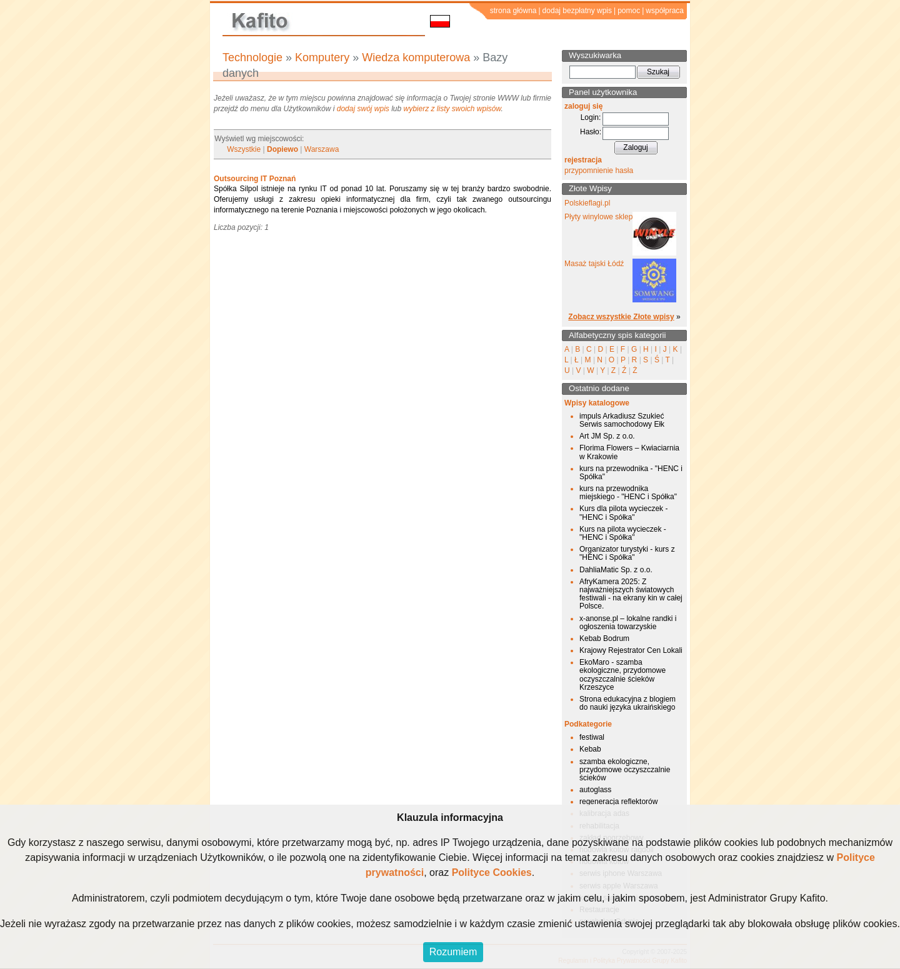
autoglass (595, 789)
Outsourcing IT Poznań (255, 178)
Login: (591, 117)
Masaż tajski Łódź (594, 263)
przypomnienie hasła (598, 170)
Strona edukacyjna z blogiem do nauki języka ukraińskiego (627, 703)
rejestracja (583, 160)
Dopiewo (282, 149)
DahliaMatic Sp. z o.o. (615, 569)
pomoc (629, 10)
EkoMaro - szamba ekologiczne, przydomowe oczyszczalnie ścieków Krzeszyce (622, 675)
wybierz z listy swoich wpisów (452, 108)
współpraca (665, 10)
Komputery (322, 57)
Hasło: (590, 131)
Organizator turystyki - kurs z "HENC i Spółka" (627, 553)
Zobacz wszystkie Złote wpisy (621, 316)
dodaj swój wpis (363, 108)
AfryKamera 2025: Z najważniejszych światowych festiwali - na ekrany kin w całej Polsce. (630, 594)
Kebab (590, 749)
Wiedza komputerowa (416, 57)
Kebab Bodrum (604, 638)
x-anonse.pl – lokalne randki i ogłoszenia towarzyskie (627, 622)
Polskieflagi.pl (587, 203)
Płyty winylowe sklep (598, 216)
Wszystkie (244, 149)
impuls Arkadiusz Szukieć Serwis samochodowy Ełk (621, 420)
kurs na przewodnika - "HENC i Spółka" (630, 472)
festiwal (591, 737)
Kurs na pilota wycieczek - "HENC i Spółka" (622, 533)
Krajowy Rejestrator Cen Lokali (630, 650)
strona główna (513, 10)
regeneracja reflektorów (618, 801)
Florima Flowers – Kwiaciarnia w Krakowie (629, 452)
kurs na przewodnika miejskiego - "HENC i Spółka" (628, 492)
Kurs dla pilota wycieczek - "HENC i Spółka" (623, 512)
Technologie (252, 57)
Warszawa (321, 149)
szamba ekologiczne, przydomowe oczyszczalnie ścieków (624, 769)
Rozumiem (453, 952)
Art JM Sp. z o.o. (607, 436)
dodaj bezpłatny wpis (577, 10)
